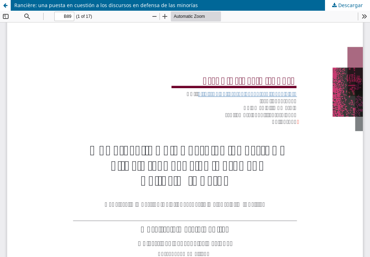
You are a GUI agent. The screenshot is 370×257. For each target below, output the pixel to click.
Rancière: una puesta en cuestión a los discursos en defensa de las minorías (106, 5)
